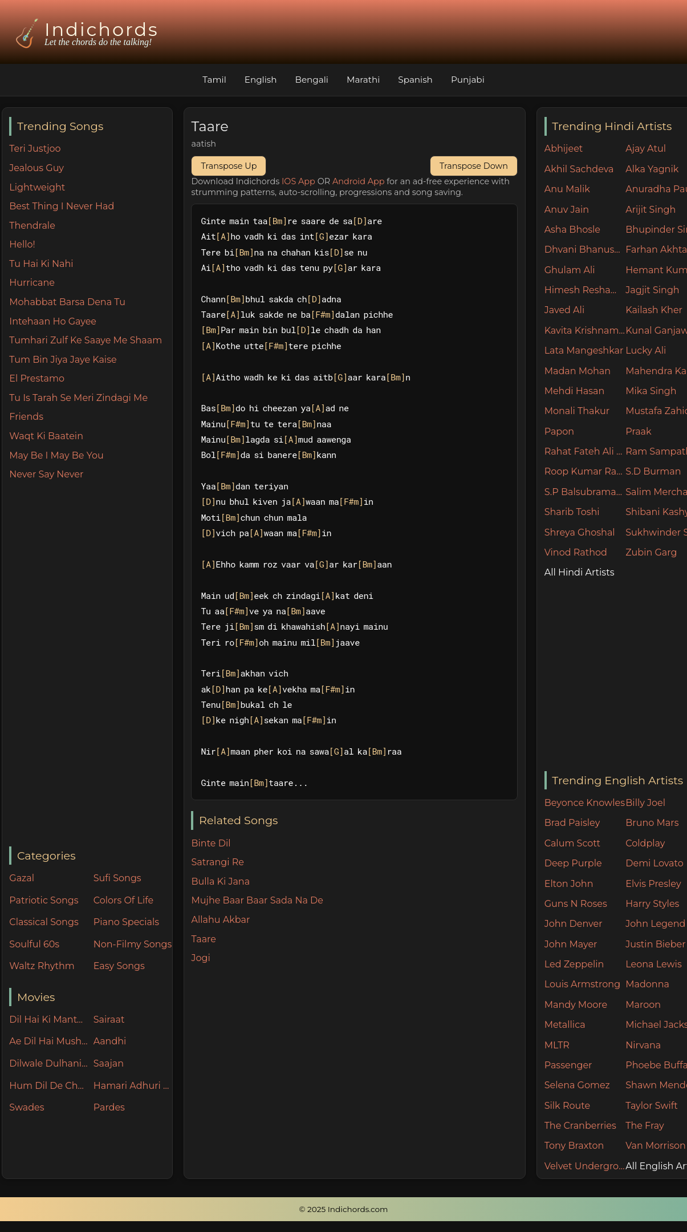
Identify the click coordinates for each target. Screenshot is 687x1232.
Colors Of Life (123, 900)
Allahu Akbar (220, 919)
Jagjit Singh (652, 290)
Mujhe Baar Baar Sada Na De (257, 900)
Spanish (415, 79)
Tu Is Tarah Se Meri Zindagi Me (78, 397)
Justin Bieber (655, 944)
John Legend (655, 923)
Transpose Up (229, 166)
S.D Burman (653, 471)
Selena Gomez (577, 1085)
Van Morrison (655, 1145)
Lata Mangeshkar (584, 350)
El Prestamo (36, 378)
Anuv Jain (566, 209)
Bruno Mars (651, 822)
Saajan (109, 1063)
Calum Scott (572, 843)
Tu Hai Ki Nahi (41, 263)
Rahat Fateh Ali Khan (585, 451)
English (261, 79)
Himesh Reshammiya (585, 290)
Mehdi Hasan (574, 391)
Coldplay (645, 843)
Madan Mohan (577, 371)
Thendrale (32, 225)
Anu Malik (567, 189)
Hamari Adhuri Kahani (133, 1085)
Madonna (647, 984)
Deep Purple (573, 863)
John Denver (573, 923)
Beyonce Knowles (584, 802)
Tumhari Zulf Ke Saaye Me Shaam (85, 340)
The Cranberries (580, 1125)
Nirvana (643, 1045)
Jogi (200, 958)
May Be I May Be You (56, 455)
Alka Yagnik (651, 169)
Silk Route (567, 1105)
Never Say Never (46, 474)
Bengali (311, 79)
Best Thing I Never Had (61, 206)
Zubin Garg (651, 552)
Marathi (363, 79)
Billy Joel (645, 802)
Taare (203, 939)
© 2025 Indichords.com (343, 1209)
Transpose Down (474, 166)
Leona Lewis (653, 964)
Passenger (568, 1065)
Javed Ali (564, 310)
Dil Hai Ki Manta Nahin (48, 1019)
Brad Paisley (572, 822)
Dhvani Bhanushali (585, 249)
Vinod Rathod (575, 552)
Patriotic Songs (43, 900)
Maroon (643, 1004)
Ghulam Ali (569, 270)
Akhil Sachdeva (579, 169)
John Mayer (570, 944)
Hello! (22, 244)
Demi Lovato (654, 863)
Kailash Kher (653, 310)
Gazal (21, 878)
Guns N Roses (575, 903)
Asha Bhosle (572, 229)
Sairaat (109, 1019)
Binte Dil (210, 843)
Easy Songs (119, 966)
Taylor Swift (651, 1105)
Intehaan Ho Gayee (52, 321)
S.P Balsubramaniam (585, 492)
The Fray (644, 1125)
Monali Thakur (576, 411)
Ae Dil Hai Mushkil (48, 1041)
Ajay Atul (645, 148)
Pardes (109, 1107)
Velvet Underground (585, 1166)
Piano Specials (126, 922)
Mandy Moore (575, 1004)
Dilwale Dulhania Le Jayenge (48, 1063)
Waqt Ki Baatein (46, 436)
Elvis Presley (653, 883)
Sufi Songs (117, 878)
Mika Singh (650, 391)
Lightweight (37, 187)
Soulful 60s (34, 944)
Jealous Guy (36, 168)
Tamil (214, 79)
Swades (26, 1107)
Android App (358, 181)
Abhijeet (563, 148)
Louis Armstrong (582, 984)
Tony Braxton (574, 1145)
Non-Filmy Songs (133, 944)
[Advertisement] (90, 664)
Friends (26, 416)
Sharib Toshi (572, 511)
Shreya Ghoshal (579, 532)
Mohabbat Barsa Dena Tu (67, 302)
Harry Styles (652, 903)
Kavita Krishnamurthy (585, 330)
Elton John (568, 883)
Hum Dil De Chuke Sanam (48, 1085)
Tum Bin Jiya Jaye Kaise (62, 359)
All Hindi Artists (579, 572)
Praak (638, 431)
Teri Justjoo (34, 148)
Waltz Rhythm (42, 966)
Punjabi (468, 79)
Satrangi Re (217, 862)
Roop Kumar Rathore (585, 471)
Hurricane (32, 282)
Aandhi (110, 1041)
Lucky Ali (645, 350)
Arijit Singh (650, 209)
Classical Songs (43, 922)
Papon (559, 431)
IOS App (298, 181)
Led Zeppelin (574, 964)
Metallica (565, 1024)
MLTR (557, 1045)
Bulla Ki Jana (220, 881)
